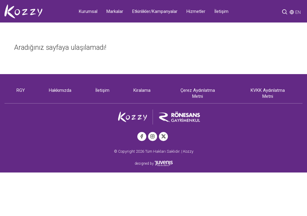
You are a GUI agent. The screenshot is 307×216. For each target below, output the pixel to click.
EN (298, 12)
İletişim (221, 11)
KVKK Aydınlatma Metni (268, 93)
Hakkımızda (60, 90)
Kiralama (142, 90)
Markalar (114, 11)
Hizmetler (195, 11)
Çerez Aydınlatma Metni (197, 93)
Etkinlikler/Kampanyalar (154, 11)
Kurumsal (88, 11)
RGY (20, 90)
